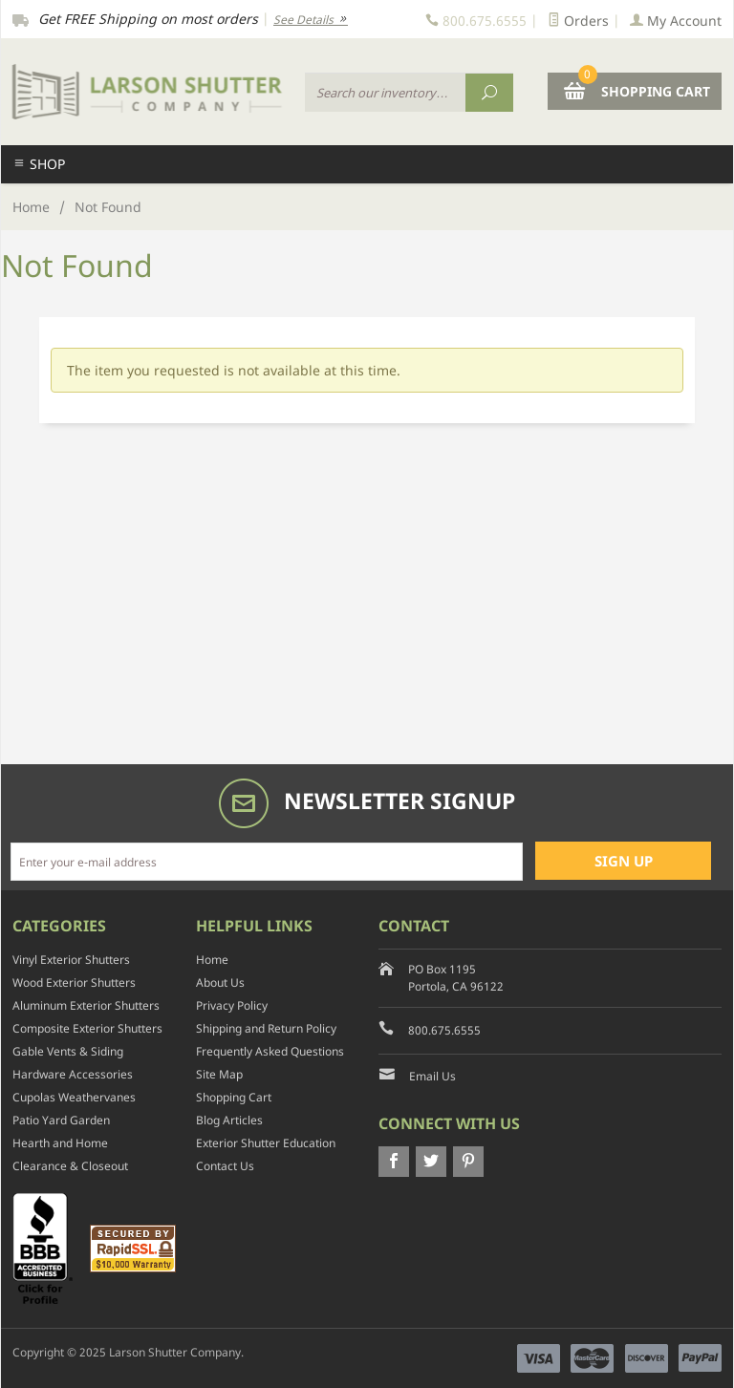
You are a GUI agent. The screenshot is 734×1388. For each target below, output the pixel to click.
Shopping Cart (233, 1097)
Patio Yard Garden (61, 1120)
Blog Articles (229, 1120)
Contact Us (225, 1166)
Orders (578, 20)
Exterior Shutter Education (265, 1143)
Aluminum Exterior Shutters (86, 1005)
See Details (310, 19)
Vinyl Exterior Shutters (71, 959)
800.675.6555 (444, 1030)
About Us (220, 982)
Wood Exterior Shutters (74, 982)
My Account (676, 20)
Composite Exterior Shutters (87, 1028)
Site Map (219, 1074)
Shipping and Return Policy (266, 1028)
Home (31, 207)
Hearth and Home (60, 1143)
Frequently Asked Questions (270, 1051)
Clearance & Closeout (70, 1166)
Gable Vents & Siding (67, 1051)
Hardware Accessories (72, 1074)
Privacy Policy (232, 1005)
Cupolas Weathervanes (74, 1097)
